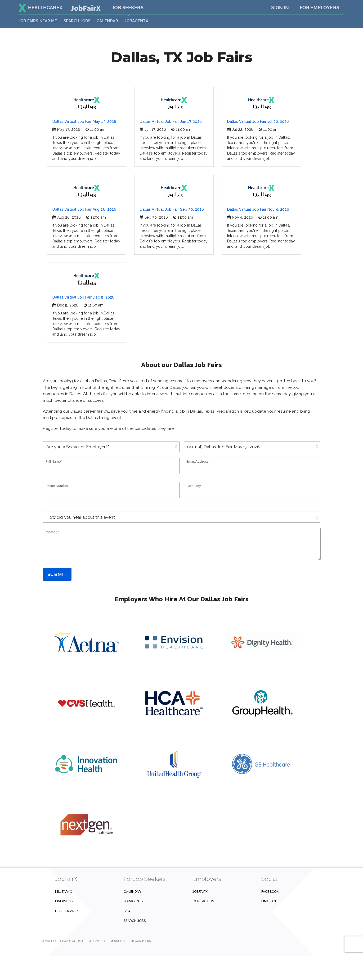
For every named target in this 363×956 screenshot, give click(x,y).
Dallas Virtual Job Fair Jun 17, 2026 (171, 121)
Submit (57, 574)
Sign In (280, 7)
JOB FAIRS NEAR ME (38, 21)
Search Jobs (134, 921)
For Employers (319, 7)
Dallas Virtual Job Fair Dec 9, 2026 (83, 297)
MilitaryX (63, 892)
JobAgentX (136, 21)
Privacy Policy (141, 941)
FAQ (127, 911)
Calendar (107, 21)
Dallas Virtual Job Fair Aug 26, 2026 (84, 209)
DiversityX (64, 901)
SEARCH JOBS (77, 21)
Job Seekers (128, 7)
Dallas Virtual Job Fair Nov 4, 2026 (258, 209)
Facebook (270, 892)
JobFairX (200, 892)
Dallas (86, 103)
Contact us (203, 901)
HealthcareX (40, 7)
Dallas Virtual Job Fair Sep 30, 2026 (172, 209)
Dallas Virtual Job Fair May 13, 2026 (84, 121)
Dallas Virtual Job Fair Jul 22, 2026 (258, 121)
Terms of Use (116, 941)
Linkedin (268, 901)
